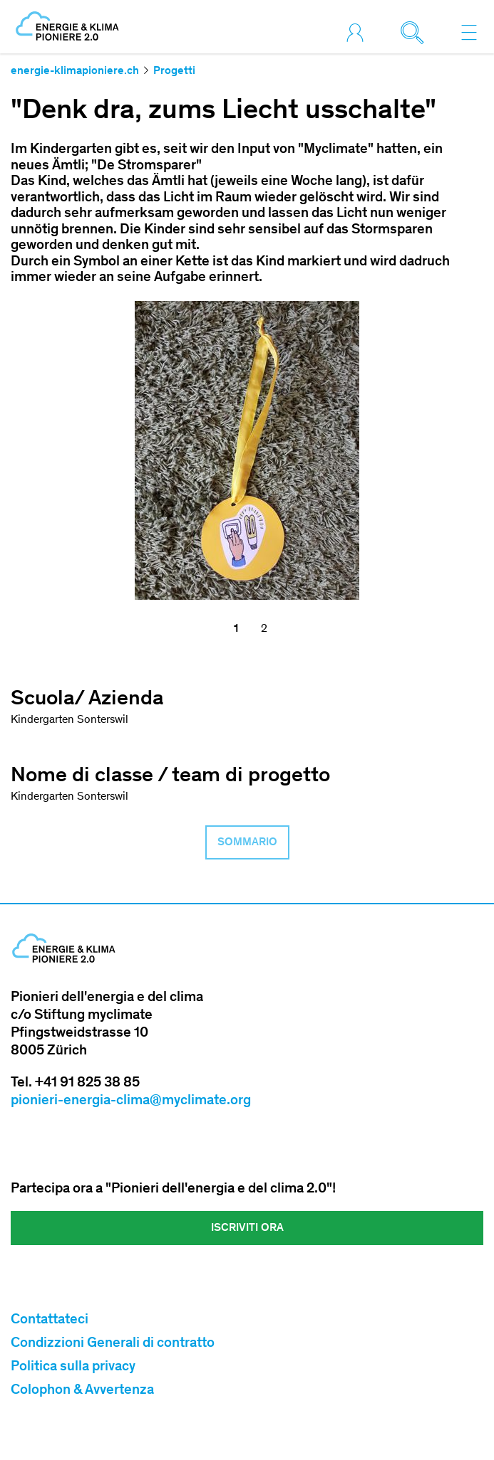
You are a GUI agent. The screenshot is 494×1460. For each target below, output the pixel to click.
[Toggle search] (415, 32)
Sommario (247, 842)
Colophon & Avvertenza (82, 1391)
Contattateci (49, 1320)
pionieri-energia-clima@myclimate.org (131, 1101)
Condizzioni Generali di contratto (113, 1344)
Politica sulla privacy (73, 1367)
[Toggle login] (358, 32)
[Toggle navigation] (469, 32)
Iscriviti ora (247, 1228)
